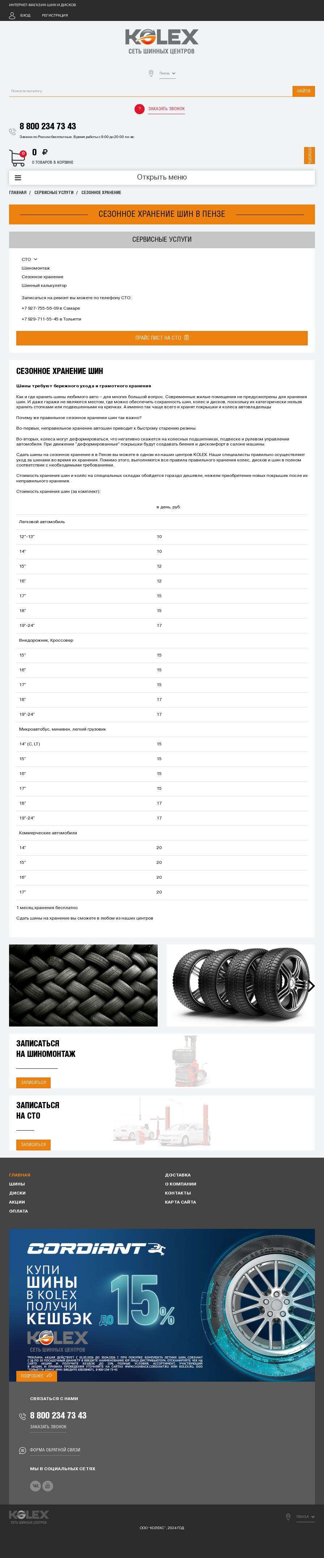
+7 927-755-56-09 (40, 308)
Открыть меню (162, 178)
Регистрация (55, 15)
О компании (180, 1184)
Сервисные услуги (53, 193)
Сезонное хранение (101, 193)
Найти (303, 91)
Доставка (178, 1175)
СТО (29, 260)
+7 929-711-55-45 (40, 319)
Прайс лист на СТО (162, 338)
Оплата (18, 1211)
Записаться (33, 1083)
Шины (17, 1184)
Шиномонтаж (36, 268)
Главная (17, 193)
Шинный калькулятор (44, 286)
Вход (25, 15)
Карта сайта (180, 1202)
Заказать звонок (166, 109)
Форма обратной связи (55, 1450)
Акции (17, 1202)
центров (144, 918)
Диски (17, 1193)
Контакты (178, 1193)
